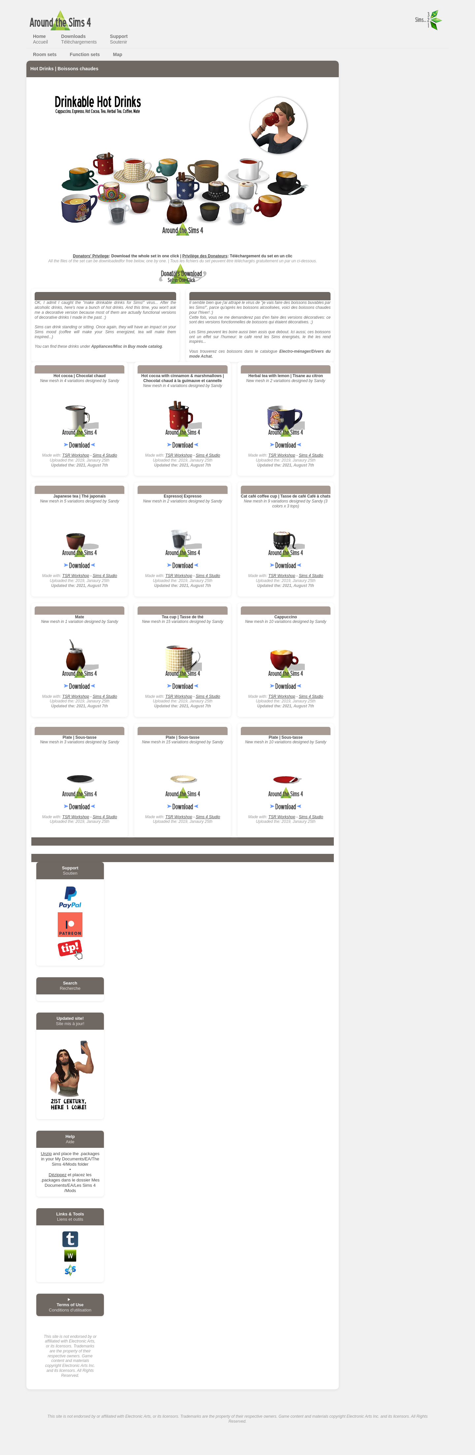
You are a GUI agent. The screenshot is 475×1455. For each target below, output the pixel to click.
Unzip (46, 1153)
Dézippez (58, 1174)
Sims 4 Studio (105, 455)
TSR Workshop (75, 455)
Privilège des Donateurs (205, 256)
